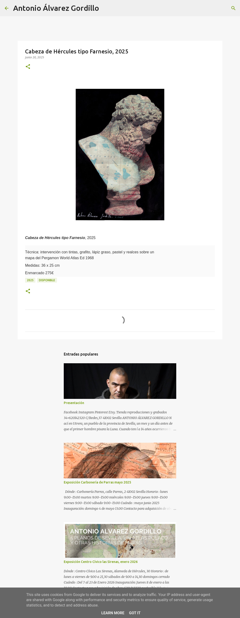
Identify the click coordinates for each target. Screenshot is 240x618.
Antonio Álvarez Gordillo (56, 8)
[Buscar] (106, 8)
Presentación (74, 403)
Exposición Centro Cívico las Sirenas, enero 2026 (101, 562)
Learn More (112, 613)
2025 (30, 280)
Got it (134, 613)
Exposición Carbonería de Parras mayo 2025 (97, 482)
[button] (28, 67)
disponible (47, 280)
